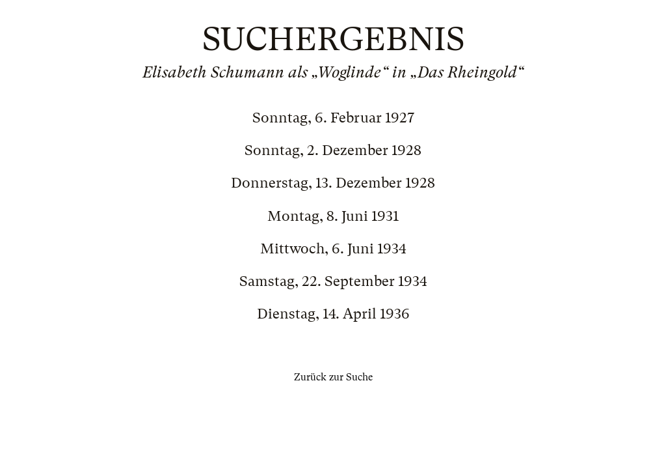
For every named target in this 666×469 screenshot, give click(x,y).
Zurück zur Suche (333, 377)
